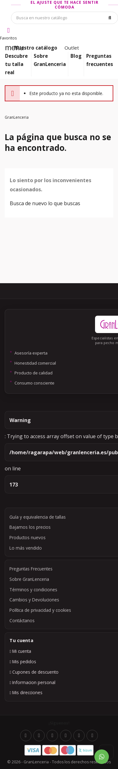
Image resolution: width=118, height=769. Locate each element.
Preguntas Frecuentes (31, 569)
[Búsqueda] (64, 18)
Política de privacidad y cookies (40, 610)
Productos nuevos (27, 537)
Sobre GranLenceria (29, 579)
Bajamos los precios (30, 527)
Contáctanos (22, 620)
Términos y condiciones (33, 590)
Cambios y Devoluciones (34, 600)
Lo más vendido (25, 548)
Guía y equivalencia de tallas (37, 517)
